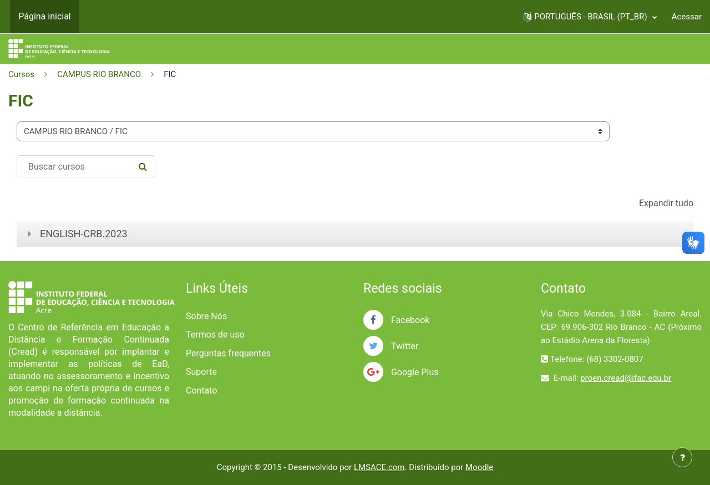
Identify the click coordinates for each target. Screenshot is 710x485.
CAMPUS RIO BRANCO (99, 74)
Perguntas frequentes (228, 353)
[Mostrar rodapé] (682, 457)
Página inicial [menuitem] (44, 16)
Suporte (201, 371)
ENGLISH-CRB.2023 (84, 233)
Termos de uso (215, 334)
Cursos (21, 74)
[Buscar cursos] (86, 166)
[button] (590, 16)
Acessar (687, 17)
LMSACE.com (379, 467)
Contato (201, 390)
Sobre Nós (206, 316)
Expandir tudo (666, 203)
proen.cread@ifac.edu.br (625, 378)
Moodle (479, 467)
